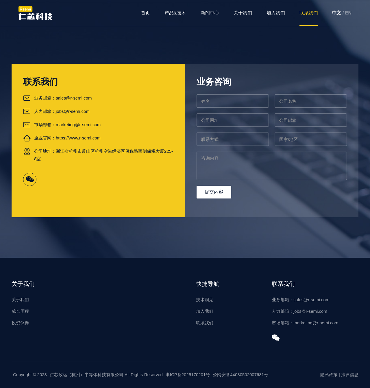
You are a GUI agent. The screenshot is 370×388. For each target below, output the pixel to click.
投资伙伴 (20, 322)
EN (348, 12)
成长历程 (20, 311)
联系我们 (308, 12)
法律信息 (349, 374)
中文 (336, 12)
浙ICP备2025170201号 (188, 374)
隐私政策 (329, 374)
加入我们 (276, 12)
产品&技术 (175, 12)
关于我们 (243, 12)
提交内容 (214, 192)
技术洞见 (204, 299)
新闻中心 (210, 12)
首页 (145, 12)
